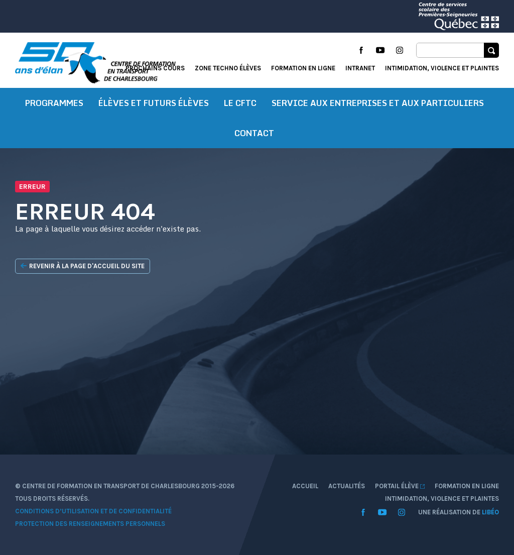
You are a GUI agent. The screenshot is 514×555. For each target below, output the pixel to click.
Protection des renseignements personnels (90, 523)
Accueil (305, 486)
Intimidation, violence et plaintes (442, 68)
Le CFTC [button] (240, 102)
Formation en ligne (303, 68)
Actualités (346, 486)
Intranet (360, 68)
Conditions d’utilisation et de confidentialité (93, 511)
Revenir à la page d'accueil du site (83, 266)
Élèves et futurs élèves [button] (153, 102)
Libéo (490, 512)
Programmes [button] (54, 102)
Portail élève (400, 486)
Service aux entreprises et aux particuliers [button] (378, 102)
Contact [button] (254, 133)
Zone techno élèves (228, 68)
